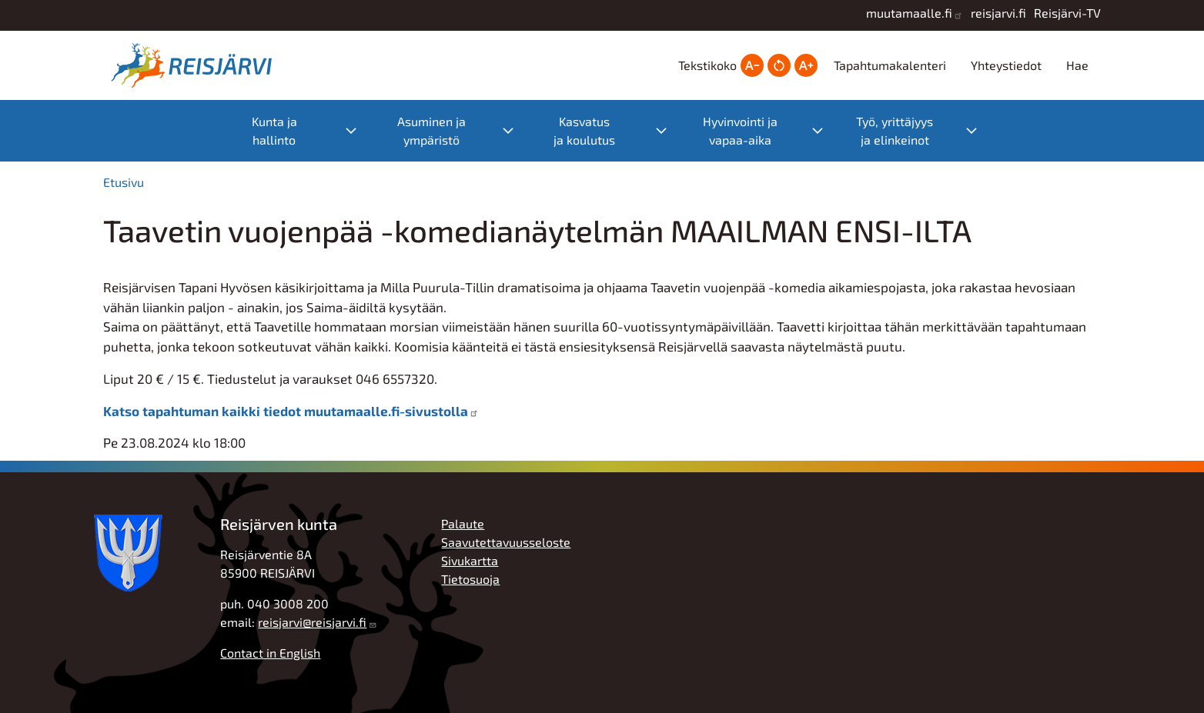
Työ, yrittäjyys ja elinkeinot (894, 130)
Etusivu (123, 182)
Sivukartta (469, 560)
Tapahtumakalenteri (890, 65)
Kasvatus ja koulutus (584, 130)
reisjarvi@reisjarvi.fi (312, 622)
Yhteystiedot (1006, 65)
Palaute (462, 523)
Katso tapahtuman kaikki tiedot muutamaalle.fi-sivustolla (285, 410)
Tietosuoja (470, 578)
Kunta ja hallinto (274, 130)
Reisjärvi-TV (1067, 12)
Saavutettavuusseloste (505, 542)
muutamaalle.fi (909, 12)
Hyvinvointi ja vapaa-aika (740, 130)
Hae (1077, 65)
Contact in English (270, 652)
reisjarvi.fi (998, 12)
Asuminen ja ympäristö (431, 130)
